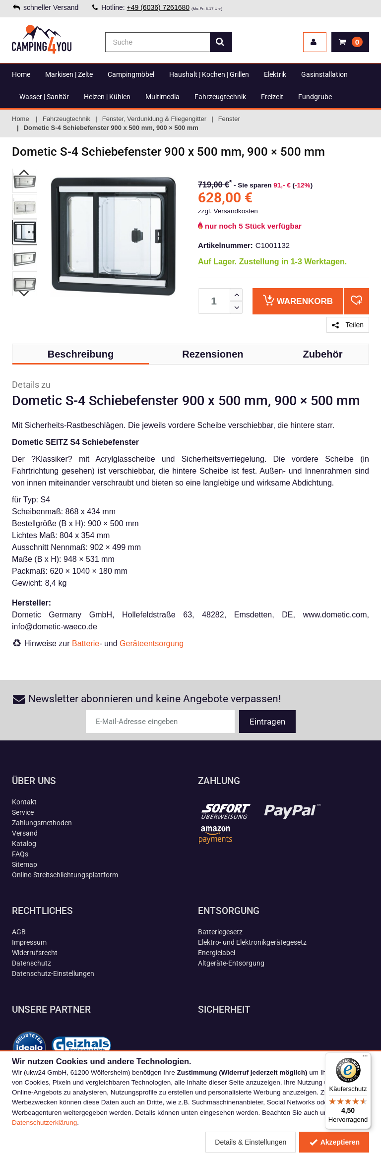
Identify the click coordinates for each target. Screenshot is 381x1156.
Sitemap (24, 864)
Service (23, 812)
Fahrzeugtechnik (220, 97)
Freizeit (272, 97)
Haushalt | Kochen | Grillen (209, 74)
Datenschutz (31, 963)
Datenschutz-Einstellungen (53, 973)
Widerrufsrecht (35, 953)
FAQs (20, 854)
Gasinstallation (324, 74)
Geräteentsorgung (152, 643)
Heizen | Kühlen (107, 97)
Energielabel (216, 953)
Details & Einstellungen (250, 1142)
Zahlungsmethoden (42, 823)
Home (21, 74)
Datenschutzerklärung (44, 1122)
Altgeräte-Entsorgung (231, 963)
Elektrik (275, 74)
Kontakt (24, 802)
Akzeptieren (334, 1142)
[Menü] (365, 1058)
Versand (25, 833)
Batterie (85, 643)
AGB (19, 932)
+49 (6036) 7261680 (158, 7)
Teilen (348, 325)
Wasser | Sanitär (44, 97)
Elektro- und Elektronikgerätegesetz (252, 942)
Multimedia (162, 97)
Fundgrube (315, 97)
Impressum (29, 942)
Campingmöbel (131, 74)
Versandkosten (236, 211)
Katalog (24, 844)
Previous (24, 173)
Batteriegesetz (220, 932)
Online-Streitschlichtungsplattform (65, 875)
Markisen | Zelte (69, 74)
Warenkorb (298, 300)
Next (24, 294)
